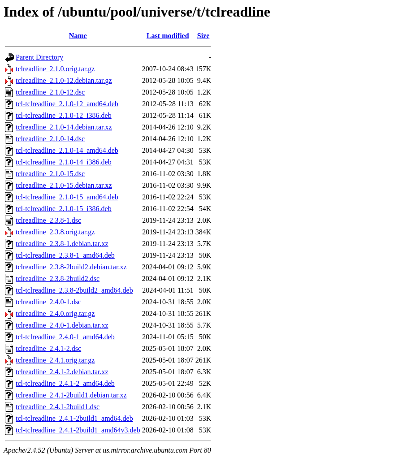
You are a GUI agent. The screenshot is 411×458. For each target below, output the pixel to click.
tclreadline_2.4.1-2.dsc (48, 348)
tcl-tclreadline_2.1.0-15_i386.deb (64, 208)
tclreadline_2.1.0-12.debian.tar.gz (64, 80)
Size (203, 35)
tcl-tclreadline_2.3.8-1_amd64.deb (65, 255)
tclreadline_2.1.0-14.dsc (50, 139)
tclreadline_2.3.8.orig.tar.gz (55, 232)
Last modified (168, 35)
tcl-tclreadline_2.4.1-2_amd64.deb (65, 383)
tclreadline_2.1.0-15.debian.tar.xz (64, 185)
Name (78, 35)
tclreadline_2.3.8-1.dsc (48, 220)
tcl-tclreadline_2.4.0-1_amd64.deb (65, 337)
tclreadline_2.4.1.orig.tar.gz (55, 360)
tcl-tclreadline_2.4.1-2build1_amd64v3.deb (78, 430)
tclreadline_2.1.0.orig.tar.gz (55, 69)
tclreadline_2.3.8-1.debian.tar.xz (62, 243)
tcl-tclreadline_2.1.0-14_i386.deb (64, 162)
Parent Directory (39, 57)
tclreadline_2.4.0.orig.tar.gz (55, 313)
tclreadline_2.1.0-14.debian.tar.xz (64, 127)
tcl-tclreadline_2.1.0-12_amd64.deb (67, 104)
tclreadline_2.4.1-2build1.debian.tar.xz (71, 395)
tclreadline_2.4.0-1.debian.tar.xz (62, 325)
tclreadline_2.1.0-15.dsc (50, 173)
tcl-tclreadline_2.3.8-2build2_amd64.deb (74, 290)
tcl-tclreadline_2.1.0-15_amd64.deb (67, 197)
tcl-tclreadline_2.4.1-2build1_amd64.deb (74, 418)
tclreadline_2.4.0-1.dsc (48, 302)
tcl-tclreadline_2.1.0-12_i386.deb (64, 115)
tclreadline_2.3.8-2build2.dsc (58, 278)
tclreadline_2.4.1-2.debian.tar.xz (62, 372)
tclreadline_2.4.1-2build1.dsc (58, 406)
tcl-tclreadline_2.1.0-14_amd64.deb (67, 150)
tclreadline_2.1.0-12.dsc (50, 92)
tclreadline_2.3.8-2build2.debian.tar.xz (71, 267)
